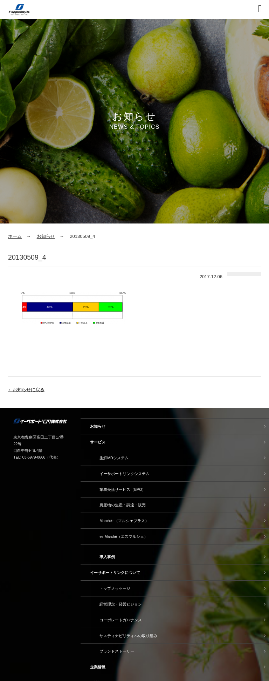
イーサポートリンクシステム (124, 474)
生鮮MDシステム (113, 458)
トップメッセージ (114, 588)
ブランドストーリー (116, 651)
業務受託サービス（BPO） (122, 489)
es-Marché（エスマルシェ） (123, 536)
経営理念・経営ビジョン (120, 604)
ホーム (15, 236)
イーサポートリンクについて (115, 572)
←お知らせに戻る (26, 389)
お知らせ (46, 236)
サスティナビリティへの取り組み (128, 636)
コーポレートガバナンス (120, 620)
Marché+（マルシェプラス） (124, 521)
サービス (97, 442)
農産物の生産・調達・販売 (122, 505)
